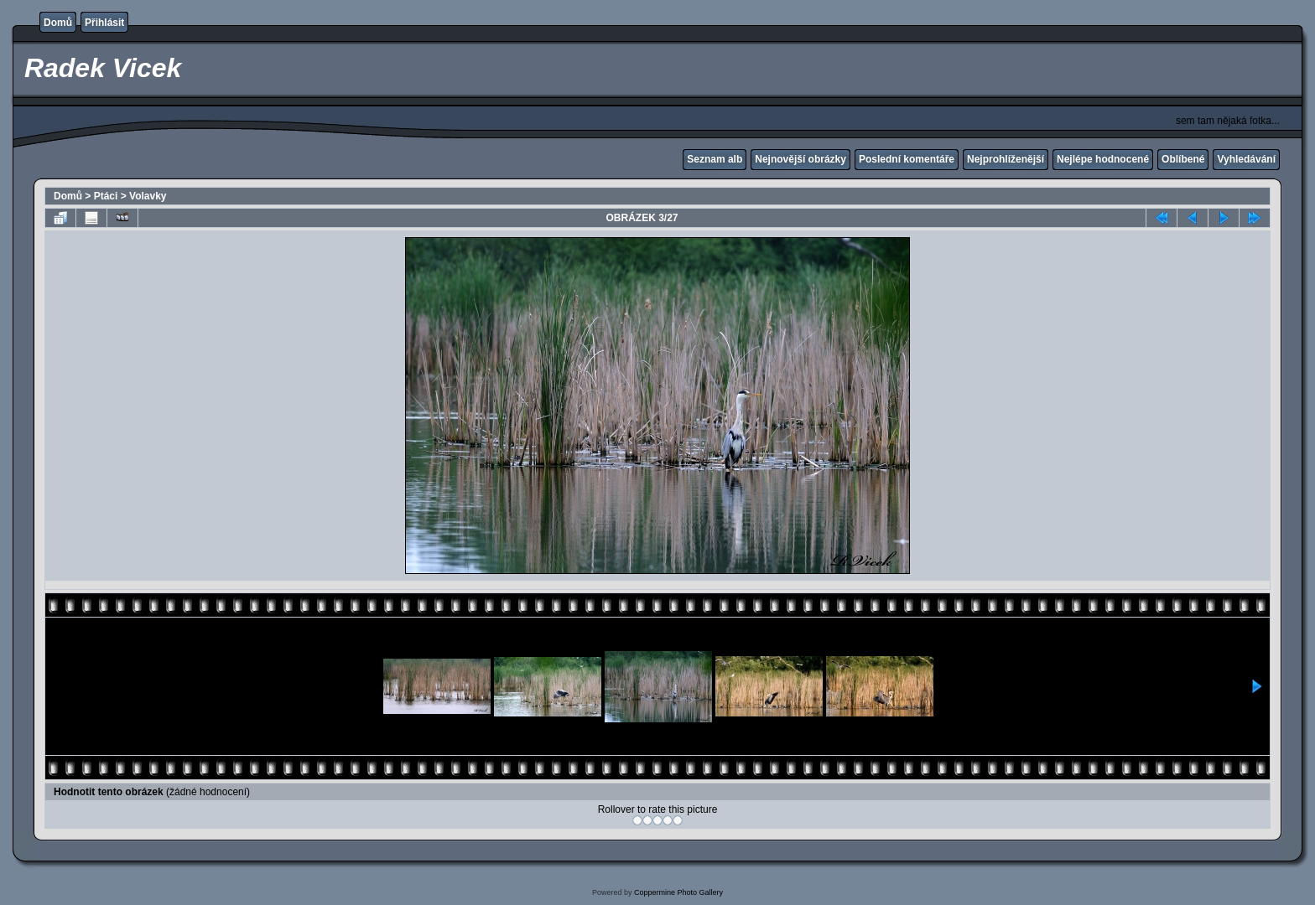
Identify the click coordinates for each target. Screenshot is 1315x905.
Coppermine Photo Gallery (678, 892)
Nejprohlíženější (1005, 159)
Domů (58, 22)
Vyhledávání (1246, 159)
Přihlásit (104, 22)
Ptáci (106, 196)
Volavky (147, 196)
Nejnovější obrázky (800, 159)
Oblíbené (1183, 159)
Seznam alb (714, 159)
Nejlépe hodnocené (1103, 159)
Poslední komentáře (906, 159)
